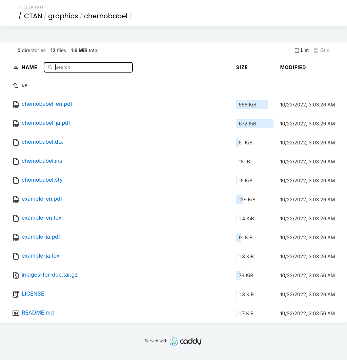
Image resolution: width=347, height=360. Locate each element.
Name (30, 67)
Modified (293, 67)
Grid (321, 50)
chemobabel (106, 16)
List (301, 50)
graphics (63, 16)
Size (242, 67)
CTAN (33, 16)
